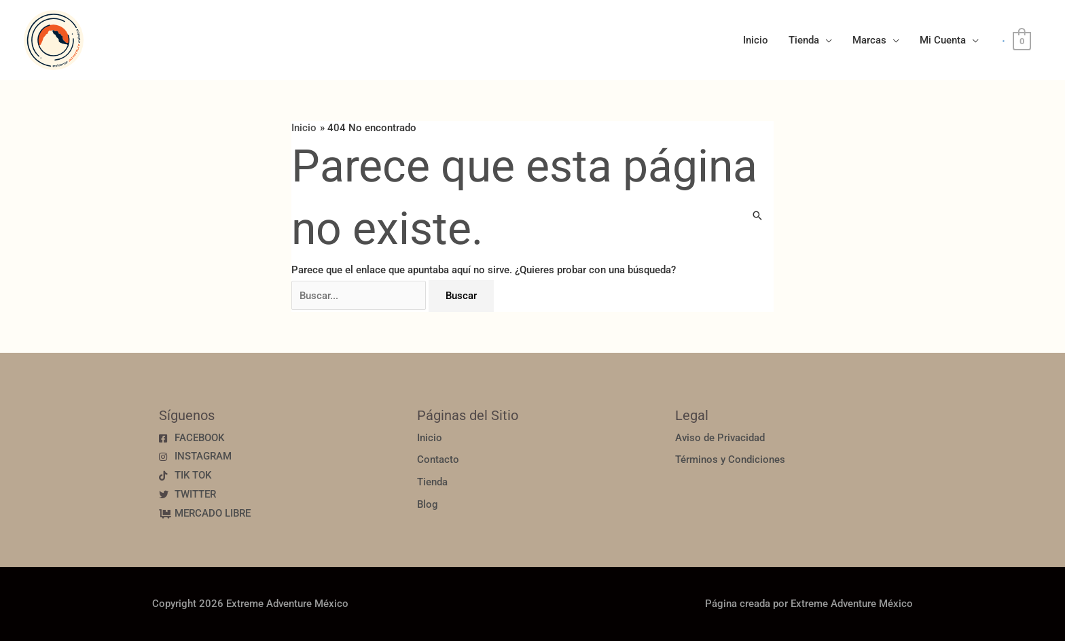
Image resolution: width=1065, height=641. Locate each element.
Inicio (755, 40)
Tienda (804, 40)
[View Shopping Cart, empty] (1022, 41)
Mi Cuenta (943, 40)
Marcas (869, 40)
